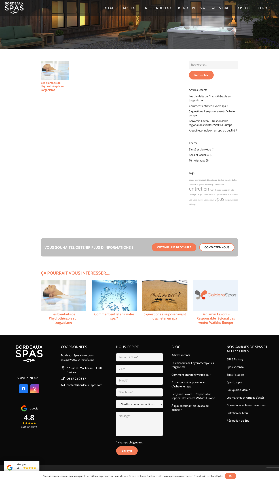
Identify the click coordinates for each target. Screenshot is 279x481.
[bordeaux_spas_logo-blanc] (14, 8)
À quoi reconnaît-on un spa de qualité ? (213, 130)
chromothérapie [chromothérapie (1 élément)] (195, 184)
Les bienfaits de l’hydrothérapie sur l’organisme (53, 86)
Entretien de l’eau (237, 413)
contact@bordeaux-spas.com (84, 385)
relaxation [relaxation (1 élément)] (234, 194)
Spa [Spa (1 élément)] (190, 200)
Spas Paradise (235, 374)
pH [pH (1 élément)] (198, 194)
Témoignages (197, 160)
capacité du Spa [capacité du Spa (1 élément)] (231, 180)
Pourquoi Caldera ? (238, 390)
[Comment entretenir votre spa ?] (114, 302)
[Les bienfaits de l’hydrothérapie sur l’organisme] (55, 70)
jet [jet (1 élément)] (229, 190)
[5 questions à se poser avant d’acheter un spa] (164, 302)
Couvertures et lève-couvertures (246, 405)
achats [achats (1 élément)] (191, 180)
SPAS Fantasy (235, 359)
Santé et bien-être (200, 149)
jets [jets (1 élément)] (232, 190)
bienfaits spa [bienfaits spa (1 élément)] (212, 180)
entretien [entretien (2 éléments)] (199, 189)
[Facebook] (23, 388)
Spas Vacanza (235, 367)
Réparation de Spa (238, 420)
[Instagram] (34, 388)
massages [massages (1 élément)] (192, 194)
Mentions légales (215, 475)
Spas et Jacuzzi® (199, 155)
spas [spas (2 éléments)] (219, 198)
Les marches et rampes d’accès (246, 397)
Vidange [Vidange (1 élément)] (192, 204)
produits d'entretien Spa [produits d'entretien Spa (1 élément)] (209, 194)
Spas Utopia (234, 382)
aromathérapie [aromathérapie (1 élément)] (200, 180)
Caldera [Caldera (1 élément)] (221, 180)
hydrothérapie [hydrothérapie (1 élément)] (215, 190)
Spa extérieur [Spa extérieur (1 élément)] (198, 200)
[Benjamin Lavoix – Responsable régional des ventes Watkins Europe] (215, 302)
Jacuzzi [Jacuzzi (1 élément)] (224, 190)
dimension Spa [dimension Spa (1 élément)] (208, 184)
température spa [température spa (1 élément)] (231, 200)
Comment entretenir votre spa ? (208, 106)
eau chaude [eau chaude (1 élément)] (219, 184)
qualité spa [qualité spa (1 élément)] (224, 194)
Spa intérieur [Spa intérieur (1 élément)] (209, 200)
